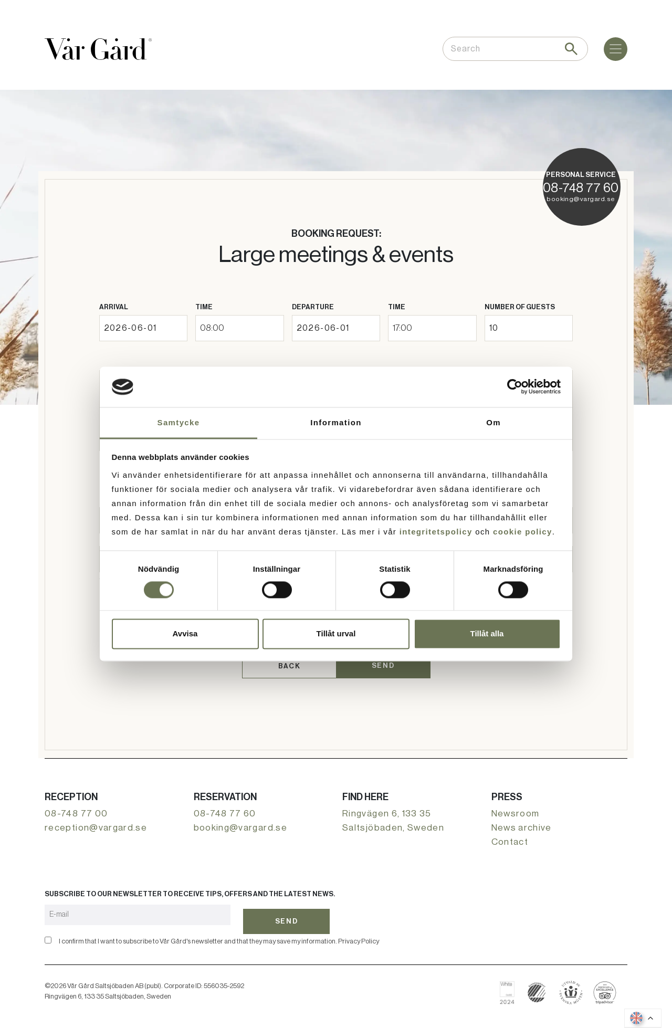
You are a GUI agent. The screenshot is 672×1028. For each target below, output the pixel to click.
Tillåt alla (487, 633)
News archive (521, 823)
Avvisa (185, 633)
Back (289, 663)
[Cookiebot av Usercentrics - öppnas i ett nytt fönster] (515, 387)
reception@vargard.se (96, 823)
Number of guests (520, 306)
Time (204, 306)
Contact (510, 837)
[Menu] (615, 49)
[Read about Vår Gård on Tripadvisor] (605, 984)
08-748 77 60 (581, 188)
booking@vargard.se (581, 199)
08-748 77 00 (76, 809)
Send (383, 663)
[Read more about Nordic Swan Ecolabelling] (537, 984)
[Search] (571, 49)
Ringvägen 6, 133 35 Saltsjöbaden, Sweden (393, 816)
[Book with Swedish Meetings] (571, 984)
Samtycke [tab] (179, 422)
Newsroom (515, 809)
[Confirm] (48, 932)
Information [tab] (335, 422)
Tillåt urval (336, 633)
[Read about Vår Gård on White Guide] (511, 984)
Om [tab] (493, 422)
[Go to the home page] (98, 49)
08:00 (212, 327)
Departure (313, 306)
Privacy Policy (358, 933)
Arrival (113, 306)
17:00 (402, 327)
